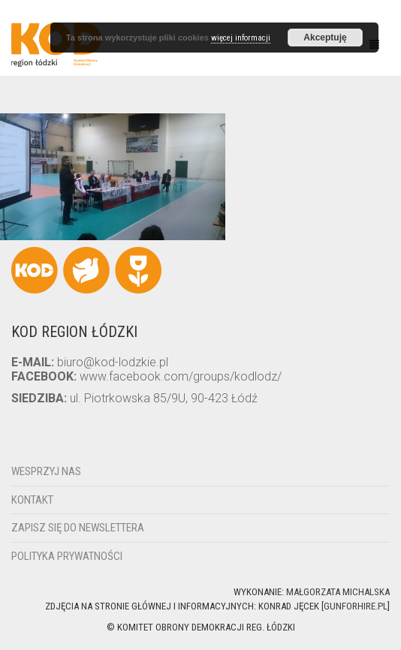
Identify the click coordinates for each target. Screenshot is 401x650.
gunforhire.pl (355, 606)
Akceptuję (324, 37)
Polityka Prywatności (66, 556)
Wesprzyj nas (46, 471)
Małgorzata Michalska (338, 591)
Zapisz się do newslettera (77, 527)
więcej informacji (240, 38)
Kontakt (32, 500)
